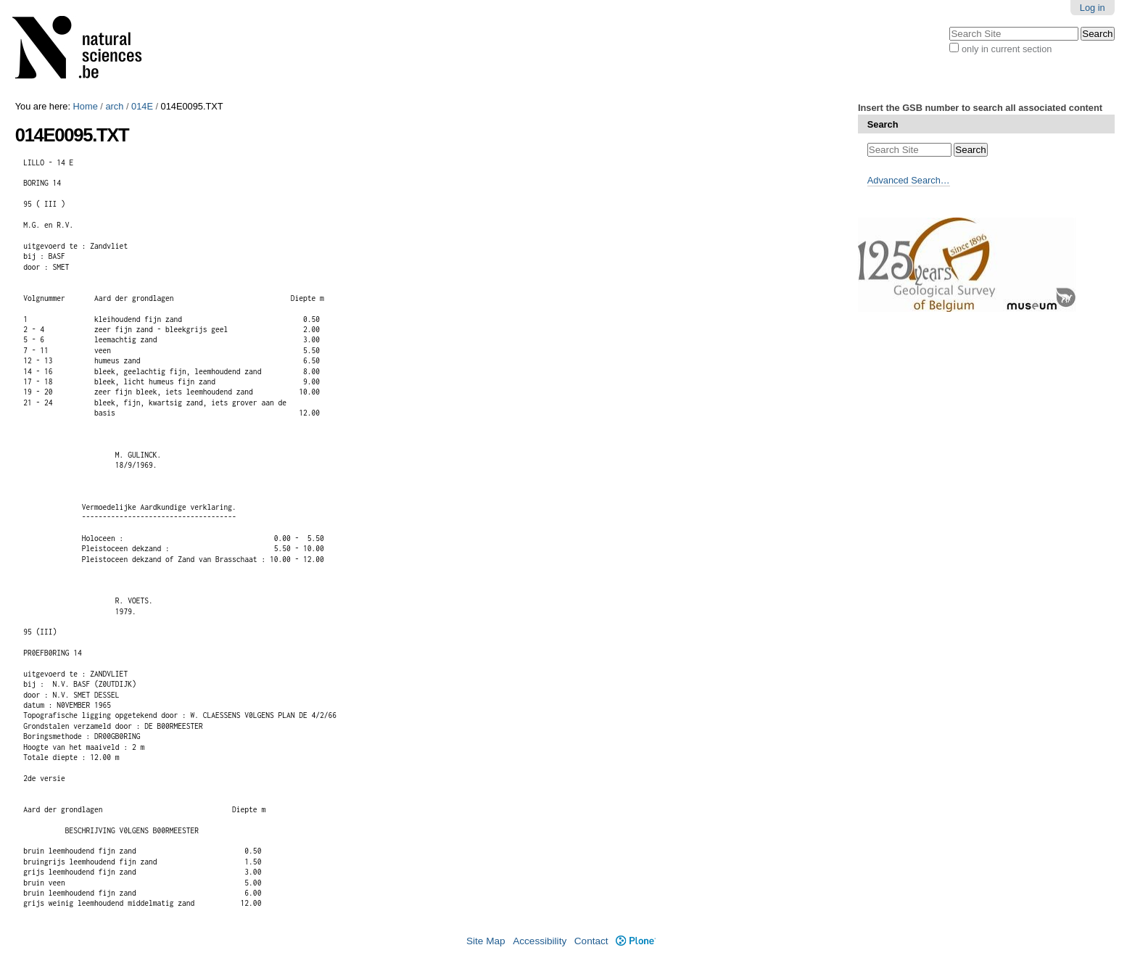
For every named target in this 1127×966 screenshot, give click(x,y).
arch (114, 106)
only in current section (1007, 49)
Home (85, 106)
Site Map (485, 941)
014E (142, 106)
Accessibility (539, 941)
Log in (1092, 7)
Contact (591, 941)
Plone (635, 941)
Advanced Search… (908, 180)
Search (883, 124)
